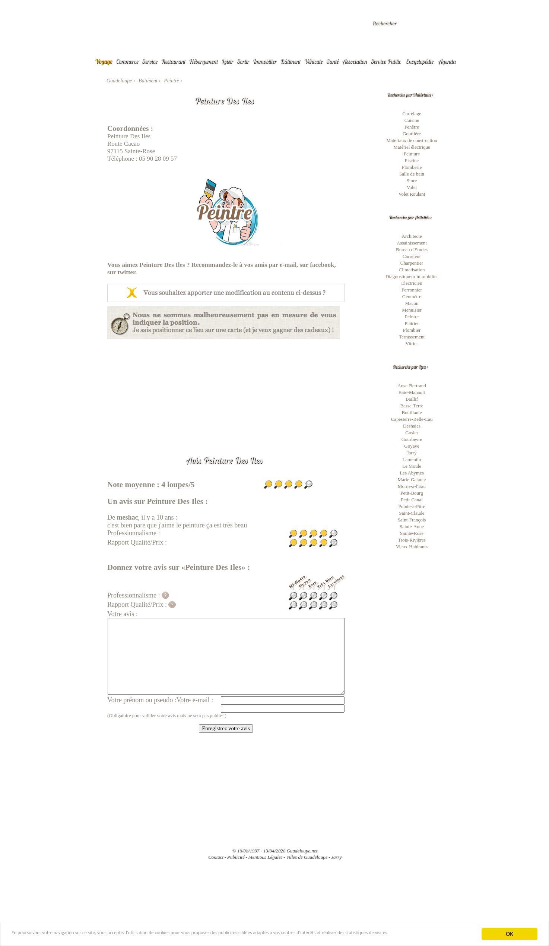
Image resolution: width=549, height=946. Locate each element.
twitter (127, 272)
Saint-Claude (412, 513)
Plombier (412, 330)
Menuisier (412, 310)
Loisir (227, 61)
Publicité (235, 857)
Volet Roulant (412, 194)
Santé (332, 61)
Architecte (412, 236)
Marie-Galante (412, 479)
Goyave (411, 446)
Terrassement (412, 337)
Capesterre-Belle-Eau (412, 419)
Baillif (412, 399)
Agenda (447, 61)
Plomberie (412, 167)
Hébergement (203, 61)
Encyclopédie (419, 61)
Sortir (243, 61)
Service (149, 61)
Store (412, 180)
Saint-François (412, 520)
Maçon (411, 303)
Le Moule (411, 466)
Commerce (127, 61)
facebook (322, 264)
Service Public (386, 61)
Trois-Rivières (412, 540)
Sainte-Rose (411, 533)
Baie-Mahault (412, 392)
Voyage (103, 61)
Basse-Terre (411, 406)
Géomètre (411, 296)
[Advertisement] (226, 391)
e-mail (288, 264)
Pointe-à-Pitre (411, 506)
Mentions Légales (265, 857)
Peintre (412, 316)
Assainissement (412, 243)
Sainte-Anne (412, 526)
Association (354, 61)
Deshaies (412, 426)
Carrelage (411, 113)
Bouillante (412, 412)
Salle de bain (411, 174)
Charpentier (411, 263)
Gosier (411, 432)
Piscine (412, 160)
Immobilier (264, 61)
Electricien (411, 283)
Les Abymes (412, 473)
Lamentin (412, 459)
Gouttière (412, 133)
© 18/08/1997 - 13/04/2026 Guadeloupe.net (274, 850)
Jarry (412, 452)
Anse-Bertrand (411, 385)
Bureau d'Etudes (412, 249)
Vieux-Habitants (412, 546)
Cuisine (411, 120)
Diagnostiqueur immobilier (411, 276)
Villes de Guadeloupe (306, 857)
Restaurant (173, 61)
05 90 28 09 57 (158, 158)
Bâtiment (290, 61)
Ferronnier (412, 290)
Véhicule (313, 61)
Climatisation (412, 269)
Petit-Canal (412, 499)
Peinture (412, 154)
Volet (412, 187)
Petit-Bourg (411, 493)
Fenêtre (411, 127)
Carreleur (412, 256)
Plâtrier (411, 323)
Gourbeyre (412, 439)
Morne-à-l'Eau (412, 486)
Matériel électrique (411, 147)
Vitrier (412, 343)
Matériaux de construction (411, 140)
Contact (215, 857)
